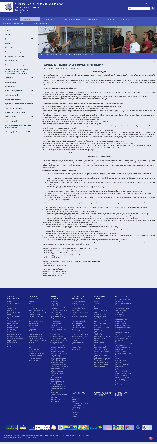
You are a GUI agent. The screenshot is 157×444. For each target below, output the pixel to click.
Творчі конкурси (120, 345)
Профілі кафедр (10, 43)
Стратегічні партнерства (79, 316)
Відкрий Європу (98, 360)
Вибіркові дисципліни (19, 95)
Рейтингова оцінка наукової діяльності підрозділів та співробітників (58, 342)
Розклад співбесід (120, 351)
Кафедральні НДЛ (55, 312)
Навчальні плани (19, 86)
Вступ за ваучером (120, 383)
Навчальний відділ (11, 60)
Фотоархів (75, 412)
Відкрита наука (54, 401)
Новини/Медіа (125, 19)
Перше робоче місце (100, 347)
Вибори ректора (12, 342)
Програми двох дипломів (19, 91)
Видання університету (78, 411)
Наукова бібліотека (56, 385)
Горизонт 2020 (54, 392)
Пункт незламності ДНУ (101, 362)
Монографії (53, 396)
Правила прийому (120, 323)
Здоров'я (96, 344)
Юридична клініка (99, 357)
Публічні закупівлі (12, 327)
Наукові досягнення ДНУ (57, 327)
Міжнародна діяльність (72, 19)
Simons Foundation (77, 333)
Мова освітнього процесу (13, 108)
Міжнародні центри (78, 342)
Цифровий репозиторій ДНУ (102, 336)
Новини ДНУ (76, 396)
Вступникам (110, 19)
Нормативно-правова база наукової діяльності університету (58, 331)
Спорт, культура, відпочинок (102, 346)
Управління (10, 307)
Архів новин (75, 401)
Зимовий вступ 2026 (121, 312)
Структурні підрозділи (13, 316)
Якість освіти (19, 47)
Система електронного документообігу (16, 435)
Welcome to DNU (77, 347)
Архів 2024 (118, 384)
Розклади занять (19, 117)
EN (150, 4)
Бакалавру (97, 301)
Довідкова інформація (14, 320)
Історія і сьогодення (10, 19)
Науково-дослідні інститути (58, 310)
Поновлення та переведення (123, 373)
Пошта (86, 435)
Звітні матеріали (12, 321)
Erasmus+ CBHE (77, 323)
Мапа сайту (35, 435)
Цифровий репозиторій (13, 99)
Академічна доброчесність (58, 399)
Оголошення (54, 303)
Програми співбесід (121, 375)
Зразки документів (19, 121)
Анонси (74, 399)
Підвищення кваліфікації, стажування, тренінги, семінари (18, 126)
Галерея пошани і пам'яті (101, 398)
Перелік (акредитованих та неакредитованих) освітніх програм (123, 329)
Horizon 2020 (76, 331)
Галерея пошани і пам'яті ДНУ (13, 23)
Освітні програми (19, 82)
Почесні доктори (12, 314)
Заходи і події (76, 349)
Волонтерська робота (100, 349)
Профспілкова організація (15, 318)
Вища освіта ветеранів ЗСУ (123, 344)
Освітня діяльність (30, 19)
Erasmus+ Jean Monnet (79, 327)
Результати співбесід (121, 355)
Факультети (19, 30)
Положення (10, 310)
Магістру (96, 303)
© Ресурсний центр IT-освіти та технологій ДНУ (19, 437)
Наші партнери (76, 318)
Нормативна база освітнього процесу (19, 104)
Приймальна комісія (121, 319)
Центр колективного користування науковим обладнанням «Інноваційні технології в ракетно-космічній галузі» (58, 318)
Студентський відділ (100, 331)
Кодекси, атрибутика (13, 312)
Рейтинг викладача (47, 435)
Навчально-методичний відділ (15, 65)
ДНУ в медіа (75, 398)
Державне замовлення (122, 325)
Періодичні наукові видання (58, 394)
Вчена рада (53, 398)
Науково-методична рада (13, 52)
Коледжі (19, 34)
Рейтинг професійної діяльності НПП (17, 132)
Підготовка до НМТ (121, 314)
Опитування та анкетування (14, 56)
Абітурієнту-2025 (120, 321)
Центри (19, 39)
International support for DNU (80, 334)
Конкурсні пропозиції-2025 (123, 303)
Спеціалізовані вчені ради (58, 386)
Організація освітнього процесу (19, 112)
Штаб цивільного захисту (14, 336)
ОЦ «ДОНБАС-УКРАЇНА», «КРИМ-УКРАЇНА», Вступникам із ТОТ (123, 379)
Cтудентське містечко (100, 355)
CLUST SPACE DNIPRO (39, 23)
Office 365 (79, 435)
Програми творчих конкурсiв (123, 336)
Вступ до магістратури (122, 342)
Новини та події (55, 301)
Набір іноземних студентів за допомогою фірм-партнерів (80, 338)
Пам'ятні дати (76, 416)
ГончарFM (75, 414)
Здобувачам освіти (92, 19)
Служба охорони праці (14, 334)
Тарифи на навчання (121, 318)
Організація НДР (55, 334)
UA (146, 4)
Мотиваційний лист (121, 316)
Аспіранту (97, 305)
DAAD (74, 329)
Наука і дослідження (50, 19)
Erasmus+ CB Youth (78, 325)
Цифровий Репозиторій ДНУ (65, 435)
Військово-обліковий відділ (15, 338)
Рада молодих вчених (57, 368)
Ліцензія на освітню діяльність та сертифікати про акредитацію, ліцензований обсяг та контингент (19, 71)
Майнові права (11, 329)
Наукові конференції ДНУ (58, 346)
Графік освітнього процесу (101, 359)
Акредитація (19, 78)
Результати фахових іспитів (123, 353)
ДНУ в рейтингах (12, 308)
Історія (9, 301)
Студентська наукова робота (59, 366)
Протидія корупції (12, 340)
